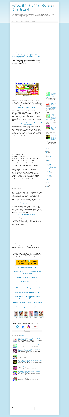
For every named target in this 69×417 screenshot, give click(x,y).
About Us (21, 21)
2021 (47, 185)
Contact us (16, 21)
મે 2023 (48, 160)
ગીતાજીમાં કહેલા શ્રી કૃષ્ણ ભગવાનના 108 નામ (27, 277)
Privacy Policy (27, 21)
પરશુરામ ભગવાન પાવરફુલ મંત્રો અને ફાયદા (27, 107)
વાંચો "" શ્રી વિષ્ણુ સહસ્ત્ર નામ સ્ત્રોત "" (27, 214)
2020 (47, 186)
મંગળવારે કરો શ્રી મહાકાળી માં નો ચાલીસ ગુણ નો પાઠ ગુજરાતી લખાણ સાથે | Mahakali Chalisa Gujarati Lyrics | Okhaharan (51, 138)
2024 (47, 151)
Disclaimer (33, 21)
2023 (47, 152)
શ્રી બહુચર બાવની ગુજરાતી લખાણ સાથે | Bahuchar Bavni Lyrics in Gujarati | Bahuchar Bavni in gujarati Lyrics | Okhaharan (29, 350)
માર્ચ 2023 (48, 179)
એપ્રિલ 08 (49, 175)
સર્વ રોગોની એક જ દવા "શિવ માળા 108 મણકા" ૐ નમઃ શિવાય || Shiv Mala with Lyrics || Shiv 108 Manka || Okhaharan (29, 372)
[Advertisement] (34, 37)
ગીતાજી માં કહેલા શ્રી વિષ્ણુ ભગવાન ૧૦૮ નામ (27, 267)
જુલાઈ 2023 (49, 157)
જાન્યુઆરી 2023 (49, 182)
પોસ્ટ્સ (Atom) (22, 335)
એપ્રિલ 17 (49, 171)
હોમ (12, 21)
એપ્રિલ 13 (49, 172)
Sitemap (14, 409)
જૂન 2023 (48, 159)
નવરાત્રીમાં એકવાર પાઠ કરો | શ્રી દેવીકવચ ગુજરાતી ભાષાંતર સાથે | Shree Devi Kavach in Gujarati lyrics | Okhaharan (29, 377)
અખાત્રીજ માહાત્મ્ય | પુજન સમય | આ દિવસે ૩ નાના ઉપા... (52, 167)
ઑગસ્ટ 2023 (49, 156)
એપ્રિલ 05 (49, 176)
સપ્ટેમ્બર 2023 (49, 155)
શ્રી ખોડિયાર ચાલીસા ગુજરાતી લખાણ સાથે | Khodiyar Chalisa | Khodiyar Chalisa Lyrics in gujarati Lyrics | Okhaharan (51, 117)
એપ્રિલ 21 (49, 165)
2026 (47, 148)
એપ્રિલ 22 (49, 164)
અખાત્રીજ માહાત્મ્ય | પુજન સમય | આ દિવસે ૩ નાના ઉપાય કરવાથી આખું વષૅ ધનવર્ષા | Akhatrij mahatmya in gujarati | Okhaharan (26, 56)
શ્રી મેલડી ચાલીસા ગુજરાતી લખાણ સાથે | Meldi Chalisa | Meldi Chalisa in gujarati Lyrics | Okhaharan (54, 127)
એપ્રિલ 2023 (49, 161)
